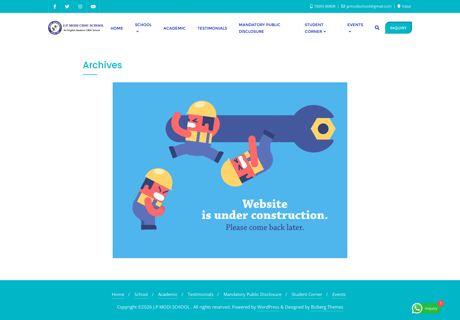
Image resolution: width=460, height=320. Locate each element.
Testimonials (200, 294)
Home (118, 294)
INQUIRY (398, 27)
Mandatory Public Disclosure (252, 294)
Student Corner (307, 294)
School (141, 294)
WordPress (268, 307)
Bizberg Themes (327, 307)
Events (339, 294)
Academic (167, 294)
